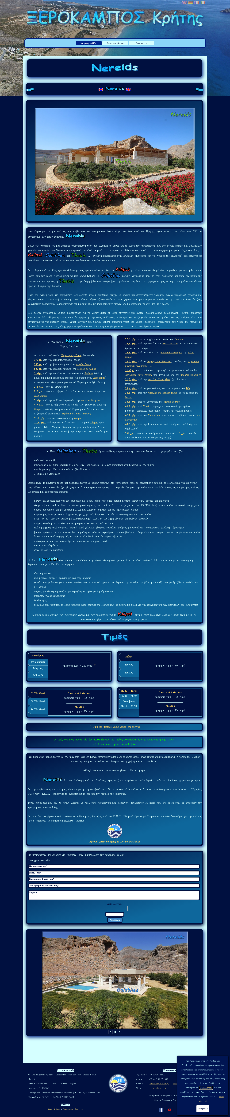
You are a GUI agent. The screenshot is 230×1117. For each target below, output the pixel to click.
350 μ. (38, 364)
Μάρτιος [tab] (38, 668)
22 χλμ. (129, 370)
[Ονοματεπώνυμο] (114, 866)
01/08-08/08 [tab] (38, 693)
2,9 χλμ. (39, 391)
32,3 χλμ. (131, 379)
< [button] (110, 1031)
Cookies (79, 1109)
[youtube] (170, 1110)
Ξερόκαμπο (99, 378)
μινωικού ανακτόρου (171, 352)
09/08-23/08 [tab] (38, 701)
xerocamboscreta (158, 1088)
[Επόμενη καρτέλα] (199, 89)
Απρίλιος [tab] (38, 675)
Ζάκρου (179, 339)
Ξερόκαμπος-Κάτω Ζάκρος (76, 414)
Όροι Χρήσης (54, 1109)
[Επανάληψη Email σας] (114, 879)
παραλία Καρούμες (191, 375)
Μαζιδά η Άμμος (86, 369)
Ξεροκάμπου (40, 396)
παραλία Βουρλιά (90, 400)
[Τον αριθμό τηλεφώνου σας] (114, 885)
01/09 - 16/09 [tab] (129, 691)
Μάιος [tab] (128, 657)
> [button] (119, 1031)
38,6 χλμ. (131, 388)
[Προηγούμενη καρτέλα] (30, 89)
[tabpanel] (115, 89)
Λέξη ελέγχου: (114, 904)
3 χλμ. (38, 400)
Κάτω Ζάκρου (169, 343)
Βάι (188, 388)
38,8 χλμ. (131, 393)
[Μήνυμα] (114, 895)
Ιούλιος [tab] (129, 673)
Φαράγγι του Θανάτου (159, 361)
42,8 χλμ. (131, 415)
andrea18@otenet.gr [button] (159, 1084)
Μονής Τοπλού (172, 402)
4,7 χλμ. (39, 405)
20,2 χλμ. (131, 361)
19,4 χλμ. (131, 343)
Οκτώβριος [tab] (129, 701)
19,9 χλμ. (131, 352)
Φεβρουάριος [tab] (38, 662)
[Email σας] (114, 872)
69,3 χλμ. (131, 424)
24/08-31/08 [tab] (38, 709)
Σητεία (146, 406)
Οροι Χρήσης (206, 1088)
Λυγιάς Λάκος (83, 364)
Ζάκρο (37, 409)
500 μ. (38, 369)
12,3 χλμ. (131, 339)
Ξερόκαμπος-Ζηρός (71, 355)
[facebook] (161, 1110)
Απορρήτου (68, 1109)
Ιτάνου (128, 397)
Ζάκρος (94, 422)
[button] (115, 1032)
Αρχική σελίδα (88, 43)
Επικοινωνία (141, 43)
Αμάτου (88, 373)
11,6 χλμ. (40, 418)
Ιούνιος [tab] (129, 665)
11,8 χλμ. (40, 422)
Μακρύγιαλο (154, 415)
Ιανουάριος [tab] (38, 655)
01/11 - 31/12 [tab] (129, 706)
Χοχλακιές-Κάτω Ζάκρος (138, 375)
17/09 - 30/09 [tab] (129, 696)
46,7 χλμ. (131, 406)
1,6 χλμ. (39, 387)
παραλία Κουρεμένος (159, 379)
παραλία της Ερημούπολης (162, 393)
